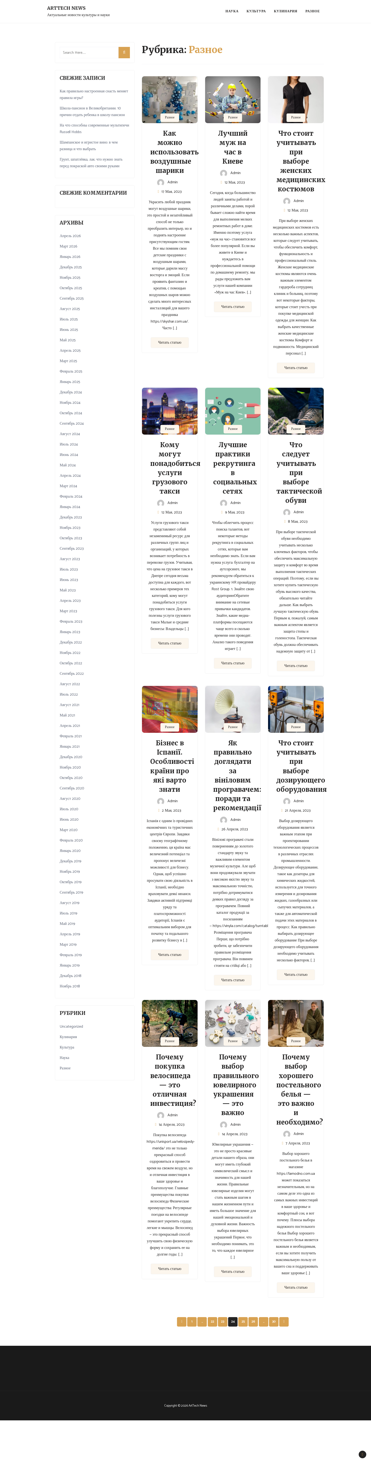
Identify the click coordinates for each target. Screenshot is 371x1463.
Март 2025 (68, 361)
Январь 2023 (70, 632)
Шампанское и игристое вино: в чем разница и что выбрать (89, 145)
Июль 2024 (69, 444)
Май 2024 (68, 465)
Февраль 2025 (71, 371)
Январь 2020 (70, 851)
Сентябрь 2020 (72, 788)
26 (253, 1321)
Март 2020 (69, 830)
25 (243, 1321)
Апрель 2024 (70, 476)
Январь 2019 (70, 965)
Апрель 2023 (70, 601)
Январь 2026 (70, 257)
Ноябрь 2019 (70, 872)
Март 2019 (68, 944)
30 (273, 1321)
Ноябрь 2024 (70, 403)
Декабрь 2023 (71, 517)
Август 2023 (70, 559)
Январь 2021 (70, 746)
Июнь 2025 (69, 330)
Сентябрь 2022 (72, 674)
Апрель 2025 (70, 350)
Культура (256, 11)
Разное (312, 11)
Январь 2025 (70, 382)
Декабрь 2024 (71, 392)
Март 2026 (68, 246)
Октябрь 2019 (71, 882)
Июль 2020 (69, 809)
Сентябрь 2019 (71, 892)
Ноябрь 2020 (70, 767)
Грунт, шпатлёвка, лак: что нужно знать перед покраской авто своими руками (91, 162)
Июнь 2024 (69, 455)
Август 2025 (70, 309)
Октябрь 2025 (71, 288)
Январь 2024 (70, 507)
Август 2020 (70, 799)
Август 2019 (70, 903)
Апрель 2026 (70, 236)
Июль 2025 (69, 319)
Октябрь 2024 (71, 413)
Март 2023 (68, 611)
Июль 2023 (69, 569)
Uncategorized (71, 1026)
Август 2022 (70, 684)
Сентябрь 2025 (72, 298)
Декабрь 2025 (71, 267)
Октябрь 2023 (71, 538)
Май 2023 (68, 590)
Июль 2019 (68, 913)
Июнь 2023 (69, 580)
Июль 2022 (69, 694)
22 (212, 1321)
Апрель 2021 (70, 726)
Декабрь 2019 (70, 861)
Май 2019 (67, 924)
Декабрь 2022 (71, 642)
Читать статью (169, 342)
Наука (231, 11)
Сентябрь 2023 (72, 548)
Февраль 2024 (71, 496)
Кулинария (285, 11)
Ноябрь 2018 (70, 986)
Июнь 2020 (69, 819)
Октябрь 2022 (71, 663)
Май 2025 (68, 340)
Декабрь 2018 (70, 976)
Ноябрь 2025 (70, 278)
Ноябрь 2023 (70, 528)
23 (222, 1321)
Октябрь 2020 (71, 778)
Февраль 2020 (71, 840)
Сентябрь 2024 (72, 423)
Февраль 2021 (71, 736)
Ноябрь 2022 (70, 653)
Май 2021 (67, 715)
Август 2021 (69, 705)
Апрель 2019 (70, 934)
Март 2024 (68, 486)
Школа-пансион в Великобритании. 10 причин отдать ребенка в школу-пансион (92, 111)
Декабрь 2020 (71, 757)
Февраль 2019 (71, 955)
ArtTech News (66, 8)
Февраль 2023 (71, 621)
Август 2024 (70, 434)
